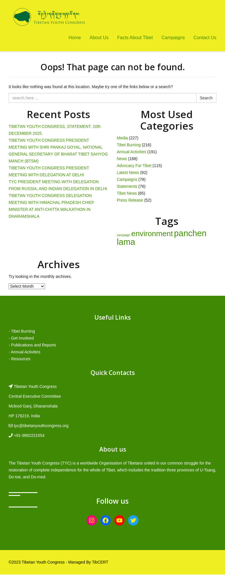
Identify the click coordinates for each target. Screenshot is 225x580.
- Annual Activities (24, 352)
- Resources (19, 359)
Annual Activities (131, 151)
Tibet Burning (129, 145)
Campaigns (173, 37)
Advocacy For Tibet (134, 165)
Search (206, 98)
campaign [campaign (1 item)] (123, 235)
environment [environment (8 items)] (152, 233)
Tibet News (127, 193)
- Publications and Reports (32, 345)
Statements (127, 186)
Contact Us (205, 37)
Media (122, 138)
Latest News (128, 172)
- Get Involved (21, 338)
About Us (98, 37)
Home (75, 37)
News (122, 158)
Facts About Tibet (135, 37)
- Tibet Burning (22, 331)
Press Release (130, 200)
